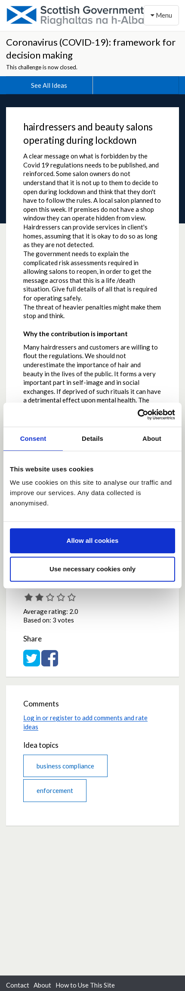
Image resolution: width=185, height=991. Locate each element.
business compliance (65, 766)
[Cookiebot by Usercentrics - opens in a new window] (137, 414)
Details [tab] (92, 438)
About (42, 985)
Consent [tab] (33, 438)
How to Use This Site (85, 985)
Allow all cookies (93, 540)
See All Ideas (49, 85)
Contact (17, 985)
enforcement (55, 790)
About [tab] (151, 438)
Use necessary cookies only (92, 569)
